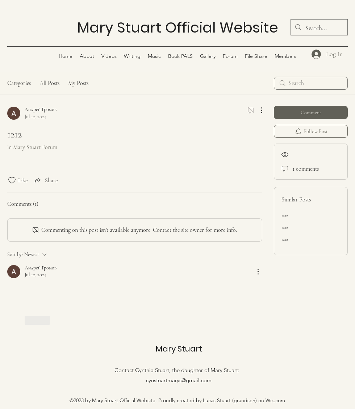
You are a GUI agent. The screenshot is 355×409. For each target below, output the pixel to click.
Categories (19, 83)
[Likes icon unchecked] (12, 180)
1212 (284, 215)
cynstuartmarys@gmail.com (179, 380)
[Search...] (318, 28)
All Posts (49, 83)
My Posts (78, 83)
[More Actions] (258, 110)
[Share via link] (45, 180)
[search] (311, 83)
